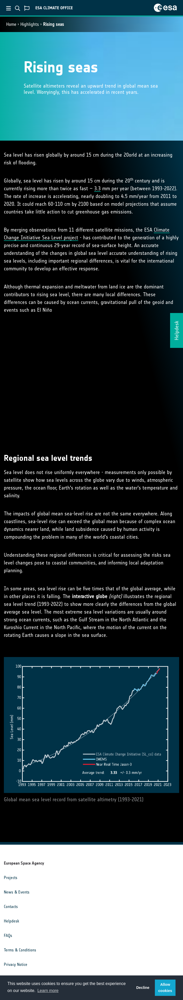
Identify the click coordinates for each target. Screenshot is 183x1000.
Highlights (29, 24)
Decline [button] (142, 988)
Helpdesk (11, 921)
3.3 (97, 188)
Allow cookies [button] (165, 987)
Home (11, 24)
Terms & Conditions (20, 950)
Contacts (11, 906)
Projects (10, 877)
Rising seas (53, 24)
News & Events (16, 892)
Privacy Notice (15, 964)
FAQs (8, 935)
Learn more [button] (48, 990)
